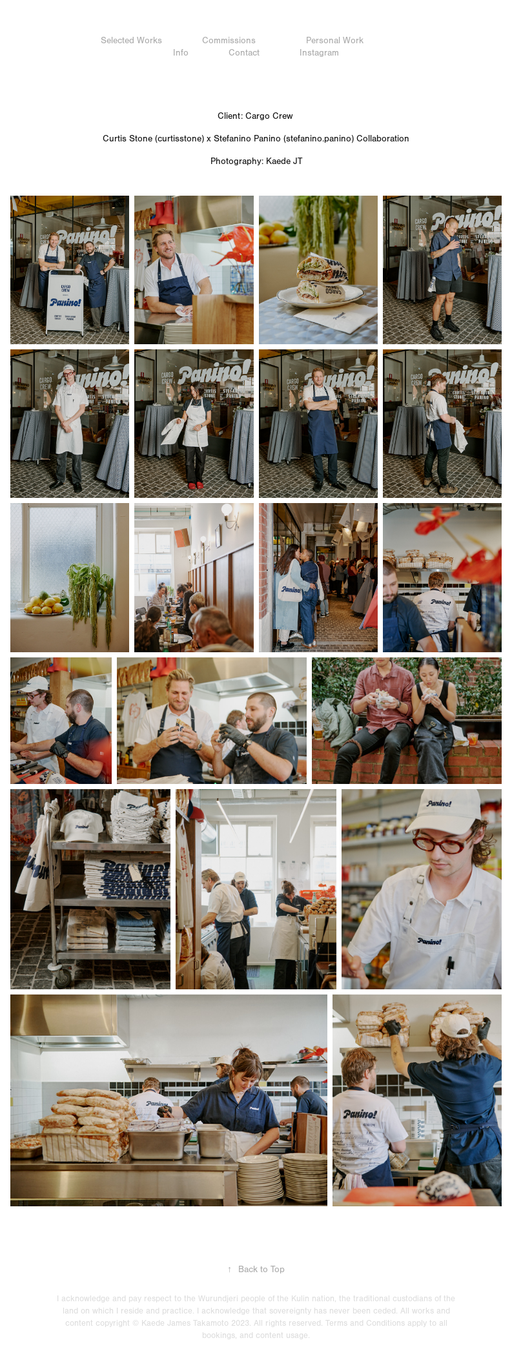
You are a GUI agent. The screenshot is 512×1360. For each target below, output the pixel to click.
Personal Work (335, 41)
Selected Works (131, 41)
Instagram (319, 53)
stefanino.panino (318, 139)
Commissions (229, 41)
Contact (244, 53)
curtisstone (179, 139)
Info (181, 53)
